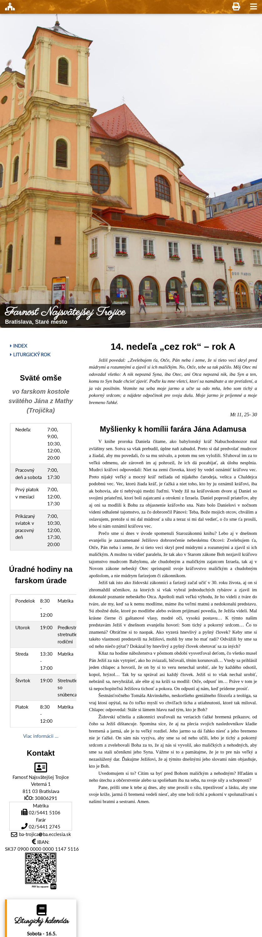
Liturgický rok (30, 354)
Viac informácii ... (41, 736)
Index (18, 346)
